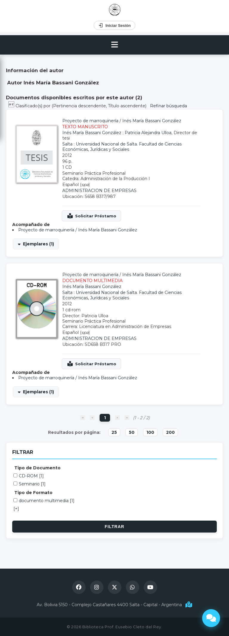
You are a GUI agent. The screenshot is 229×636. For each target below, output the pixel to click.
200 (170, 432)
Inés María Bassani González (151, 120)
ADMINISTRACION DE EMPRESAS (99, 190)
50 (131, 432)
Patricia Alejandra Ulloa (148, 132)
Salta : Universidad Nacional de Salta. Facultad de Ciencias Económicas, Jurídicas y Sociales (122, 146)
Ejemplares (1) (38, 244)
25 (114, 432)
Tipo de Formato (33, 492)
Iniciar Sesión (114, 25)
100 (150, 432)
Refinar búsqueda (168, 106)
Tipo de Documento (37, 468)
